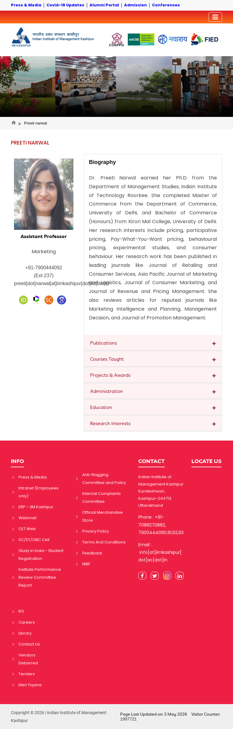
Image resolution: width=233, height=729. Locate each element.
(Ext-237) (44, 275)
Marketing (44, 251)
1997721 (128, 719)
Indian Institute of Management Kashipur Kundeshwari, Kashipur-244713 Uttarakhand (161, 491)
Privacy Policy (95, 531)
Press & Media (33, 477)
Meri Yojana (30, 685)
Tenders (27, 674)
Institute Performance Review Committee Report (40, 577)
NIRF (86, 564)
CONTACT (151, 461)
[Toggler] (215, 17)
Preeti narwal (35, 123)
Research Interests (110, 423)
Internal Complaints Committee (101, 497)
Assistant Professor (44, 236)
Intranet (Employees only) (39, 492)
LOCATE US (206, 461)
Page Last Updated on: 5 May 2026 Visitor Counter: (170, 717)
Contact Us (29, 644)
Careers (27, 622)
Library (25, 633)
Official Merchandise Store (102, 516)
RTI (21, 611)
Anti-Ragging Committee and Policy (104, 478)
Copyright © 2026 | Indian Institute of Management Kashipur (58, 716)
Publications (103, 343)
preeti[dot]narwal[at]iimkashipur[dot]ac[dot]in (61, 283)
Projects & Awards (110, 375)
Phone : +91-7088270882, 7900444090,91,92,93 (161, 524)
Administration (106, 391)
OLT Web (27, 529)
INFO (17, 461)
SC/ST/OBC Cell (34, 540)
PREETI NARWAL (30, 142)
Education (101, 407)
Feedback (92, 553)
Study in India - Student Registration (41, 554)
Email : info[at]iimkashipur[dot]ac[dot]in (160, 552)
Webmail (27, 518)
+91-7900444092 (43, 267)
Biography (102, 162)
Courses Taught (107, 359)
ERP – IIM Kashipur (36, 507)
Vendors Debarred (28, 659)
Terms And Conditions (104, 542)
